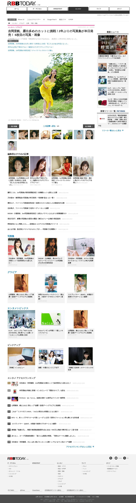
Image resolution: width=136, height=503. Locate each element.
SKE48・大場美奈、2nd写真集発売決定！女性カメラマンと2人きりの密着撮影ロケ (43, 213)
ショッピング (12, 473)
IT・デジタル (37, 9)
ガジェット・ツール (14, 471)
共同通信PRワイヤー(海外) (75, 490)
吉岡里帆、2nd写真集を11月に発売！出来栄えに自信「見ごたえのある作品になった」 (38, 44)
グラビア (12, 272)
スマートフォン (13, 466)
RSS (128, 458)
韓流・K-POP (62, 468)
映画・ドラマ (62, 466)
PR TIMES (11, 490)
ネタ (10, 468)
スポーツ (60, 476)
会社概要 (61, 496)
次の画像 (88, 126)
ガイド (119, 9)
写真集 (11, 236)
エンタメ (78, 9)
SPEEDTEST (57, 9)
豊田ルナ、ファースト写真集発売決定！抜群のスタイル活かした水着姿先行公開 (42, 203)
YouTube (120, 458)
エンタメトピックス (18, 308)
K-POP (71, 19)
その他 (11, 476)
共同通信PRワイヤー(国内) (53, 490)
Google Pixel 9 (51, 19)
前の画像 (14, 126)
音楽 (59, 473)
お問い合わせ (39, 496)
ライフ (99, 9)
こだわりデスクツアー (34, 19)
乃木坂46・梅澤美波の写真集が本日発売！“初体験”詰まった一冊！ (37, 198)
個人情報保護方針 (69, 496)
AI (44, 19)
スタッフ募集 (95, 496)
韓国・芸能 (61, 471)
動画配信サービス (112, 468)
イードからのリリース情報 (83, 496)
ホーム (16, 9)
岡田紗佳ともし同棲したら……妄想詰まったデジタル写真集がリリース (38, 224)
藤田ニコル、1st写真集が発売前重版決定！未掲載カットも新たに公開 (38, 192)
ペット (85, 468)
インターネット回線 (113, 466)
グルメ (85, 466)
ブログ (60, 481)
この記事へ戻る (51, 126)
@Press (22, 490)
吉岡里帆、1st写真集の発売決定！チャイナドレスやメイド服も (30, 50)
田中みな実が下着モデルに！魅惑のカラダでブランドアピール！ (31, 47)
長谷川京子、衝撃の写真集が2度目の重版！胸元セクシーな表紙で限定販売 (40, 219)
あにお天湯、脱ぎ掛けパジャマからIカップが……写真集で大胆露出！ (38, 229)
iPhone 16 (21, 19)
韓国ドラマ (62, 19)
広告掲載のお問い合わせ (50, 496)
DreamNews (36, 490)
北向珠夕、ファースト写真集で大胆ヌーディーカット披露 (34, 208)
